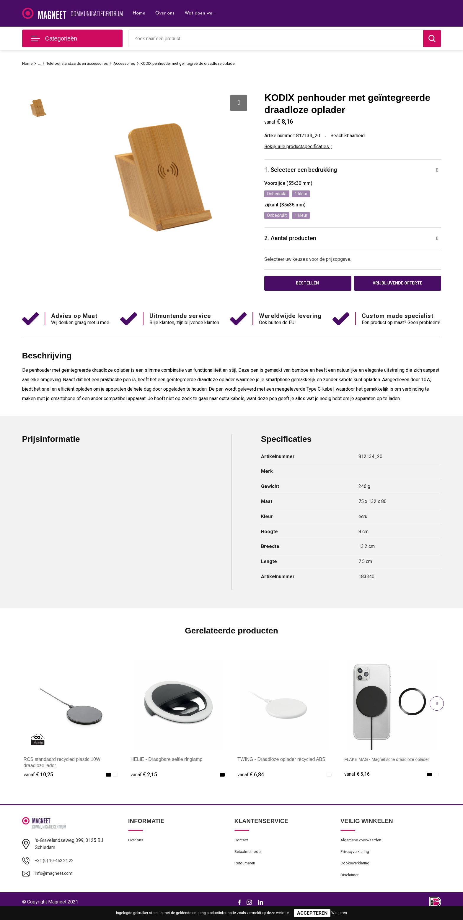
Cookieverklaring (356, 870)
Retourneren (246, 870)
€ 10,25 (38, 778)
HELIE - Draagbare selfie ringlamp (167, 763)
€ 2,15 (144, 778)
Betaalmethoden (250, 857)
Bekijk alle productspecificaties (298, 146)
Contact (242, 845)
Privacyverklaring (356, 857)
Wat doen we (198, 13)
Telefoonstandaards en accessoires (83, 63)
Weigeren (339, 913)
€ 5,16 (357, 778)
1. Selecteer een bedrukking (304, 170)
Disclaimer (350, 883)
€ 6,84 (250, 778)
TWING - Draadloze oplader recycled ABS (281, 763)
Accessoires (136, 63)
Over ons (165, 13)
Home (139, 13)
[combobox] (275, 38)
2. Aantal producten (292, 241)
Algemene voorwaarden (363, 845)
